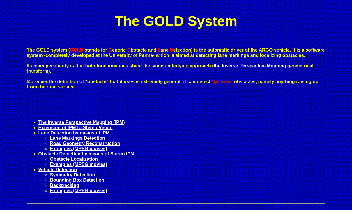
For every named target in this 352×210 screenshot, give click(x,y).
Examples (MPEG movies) (78, 148)
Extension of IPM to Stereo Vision (75, 127)
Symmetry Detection (72, 174)
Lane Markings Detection (77, 138)
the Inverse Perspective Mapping (249, 65)
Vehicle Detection (57, 169)
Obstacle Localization (74, 159)
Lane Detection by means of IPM (74, 132)
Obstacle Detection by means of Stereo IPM (86, 153)
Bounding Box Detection (77, 180)
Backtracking (64, 185)
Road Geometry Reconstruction (85, 143)
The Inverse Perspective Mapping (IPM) (81, 122)
